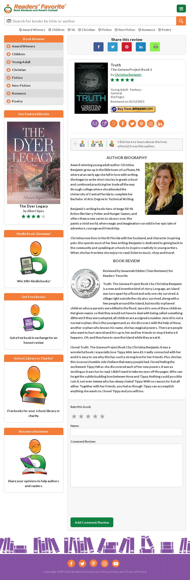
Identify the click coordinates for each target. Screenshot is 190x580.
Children (56, 29)
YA (71, 29)
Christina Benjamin (128, 74)
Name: (74, 425)
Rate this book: (80, 407)
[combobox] (95, 21)
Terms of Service (136, 571)
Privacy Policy (110, 571)
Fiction (105, 29)
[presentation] (111, 500)
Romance (146, 29)
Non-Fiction (125, 29)
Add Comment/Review (92, 522)
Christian (86, 29)
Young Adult (21, 62)
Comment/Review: (83, 441)
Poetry (164, 29)
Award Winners (32, 29)
